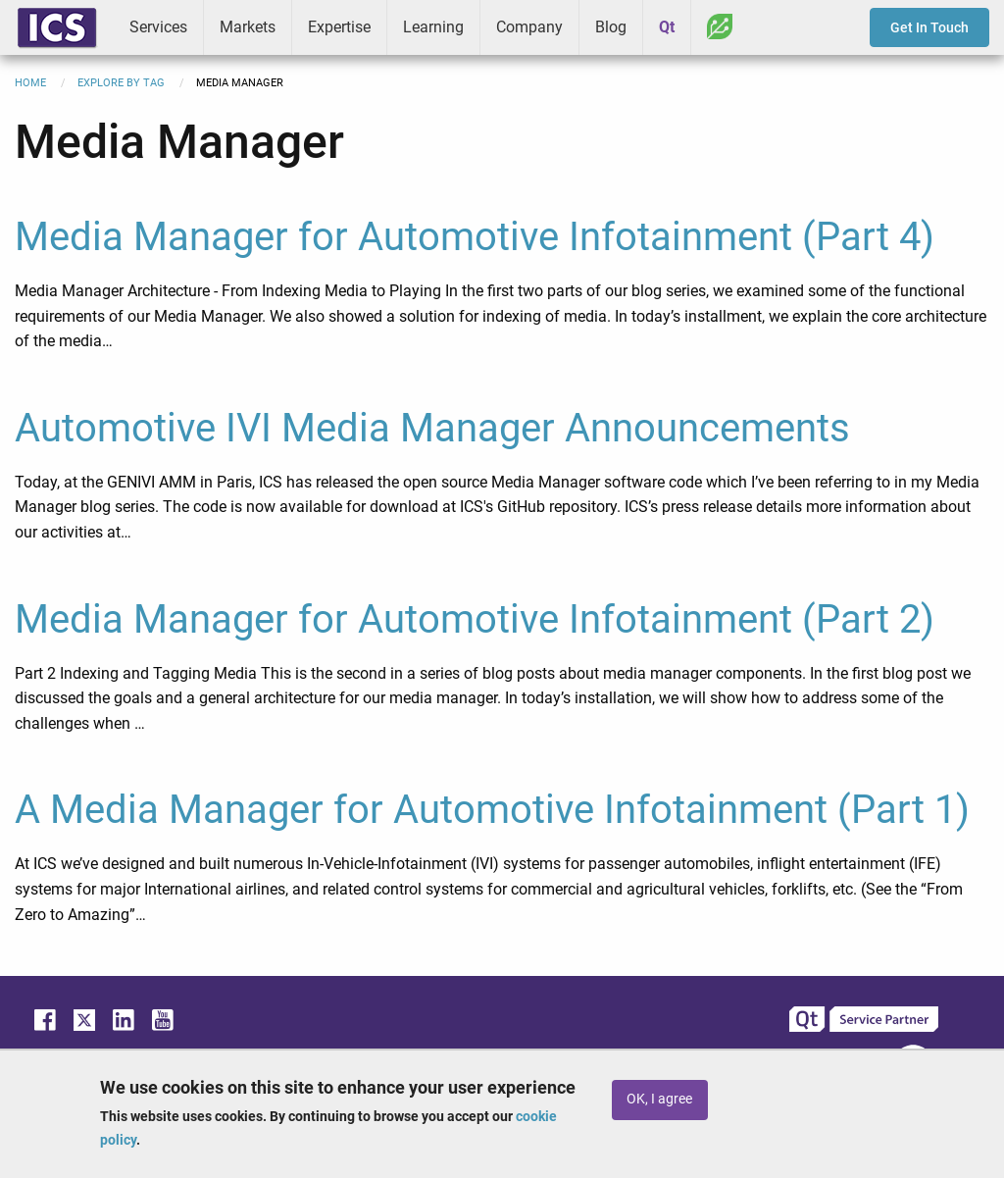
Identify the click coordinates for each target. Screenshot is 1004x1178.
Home (30, 83)
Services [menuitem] (158, 27)
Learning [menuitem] (433, 27)
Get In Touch (929, 27)
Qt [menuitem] (667, 27)
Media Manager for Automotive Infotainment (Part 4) (474, 237)
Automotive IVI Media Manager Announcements (432, 428)
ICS (57, 27)
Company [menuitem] (529, 27)
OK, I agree (659, 1099)
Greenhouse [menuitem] (719, 26)
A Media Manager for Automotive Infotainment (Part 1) (492, 810)
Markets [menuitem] (248, 27)
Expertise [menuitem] (339, 27)
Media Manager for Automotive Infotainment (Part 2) (474, 619)
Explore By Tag (121, 83)
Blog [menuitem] (611, 27)
